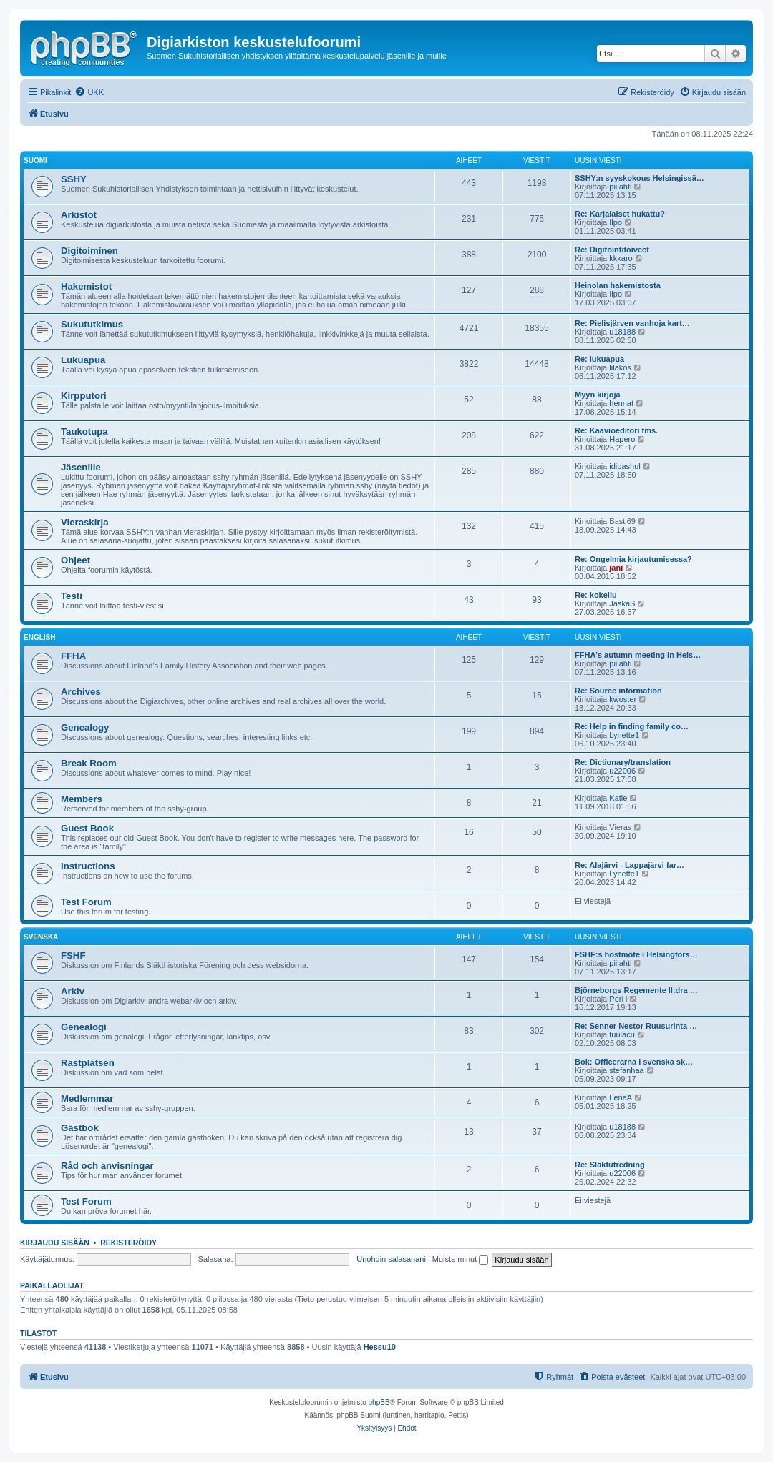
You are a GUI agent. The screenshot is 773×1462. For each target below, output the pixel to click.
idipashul (624, 466)
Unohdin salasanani (391, 1259)
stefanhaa (626, 1070)
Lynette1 (624, 735)
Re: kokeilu (596, 595)
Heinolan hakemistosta (618, 285)
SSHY (74, 179)
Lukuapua (83, 360)
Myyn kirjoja (598, 394)
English (39, 637)
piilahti (620, 186)
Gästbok (80, 1127)
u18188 (622, 331)
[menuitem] (89, 92)
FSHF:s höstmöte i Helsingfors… (636, 954)
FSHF (73, 955)
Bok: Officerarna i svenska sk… (634, 1061)
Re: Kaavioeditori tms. (616, 430)
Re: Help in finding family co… (632, 726)
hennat (621, 403)
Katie (618, 798)
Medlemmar (87, 1098)
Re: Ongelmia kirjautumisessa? (633, 559)
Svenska (41, 937)
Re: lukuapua (599, 359)
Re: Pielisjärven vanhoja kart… (632, 323)
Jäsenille (81, 467)
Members (81, 799)
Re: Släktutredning (610, 1164)
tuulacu (621, 1034)
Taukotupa (84, 431)
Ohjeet (75, 560)
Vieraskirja (85, 522)
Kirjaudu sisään (54, 1242)
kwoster (622, 699)
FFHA (73, 656)
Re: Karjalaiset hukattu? (620, 213)
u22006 (622, 770)
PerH (618, 998)
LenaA (620, 1097)
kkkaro (620, 258)
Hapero (622, 439)
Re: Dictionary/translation (623, 762)
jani (616, 567)
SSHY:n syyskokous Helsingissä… (639, 178)
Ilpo (615, 222)
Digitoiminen (89, 250)
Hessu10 (380, 1347)
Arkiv (72, 991)
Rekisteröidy (128, 1242)
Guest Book (87, 828)
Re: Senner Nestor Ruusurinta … (636, 1026)
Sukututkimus (92, 324)
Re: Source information (618, 690)
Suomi (35, 160)
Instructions (88, 866)
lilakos (620, 367)
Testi (71, 596)
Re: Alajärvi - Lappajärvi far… (629, 865)
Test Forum (86, 902)
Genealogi (84, 1027)
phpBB (379, 1402)
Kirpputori (84, 395)
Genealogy (85, 727)
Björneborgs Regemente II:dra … (636, 990)
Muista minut (460, 1259)
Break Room (89, 763)
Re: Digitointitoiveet (612, 249)
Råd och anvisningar (107, 1165)
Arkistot (79, 214)
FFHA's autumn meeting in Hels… (638, 655)
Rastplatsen (88, 1062)
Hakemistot (86, 286)
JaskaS (622, 603)
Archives (81, 691)
